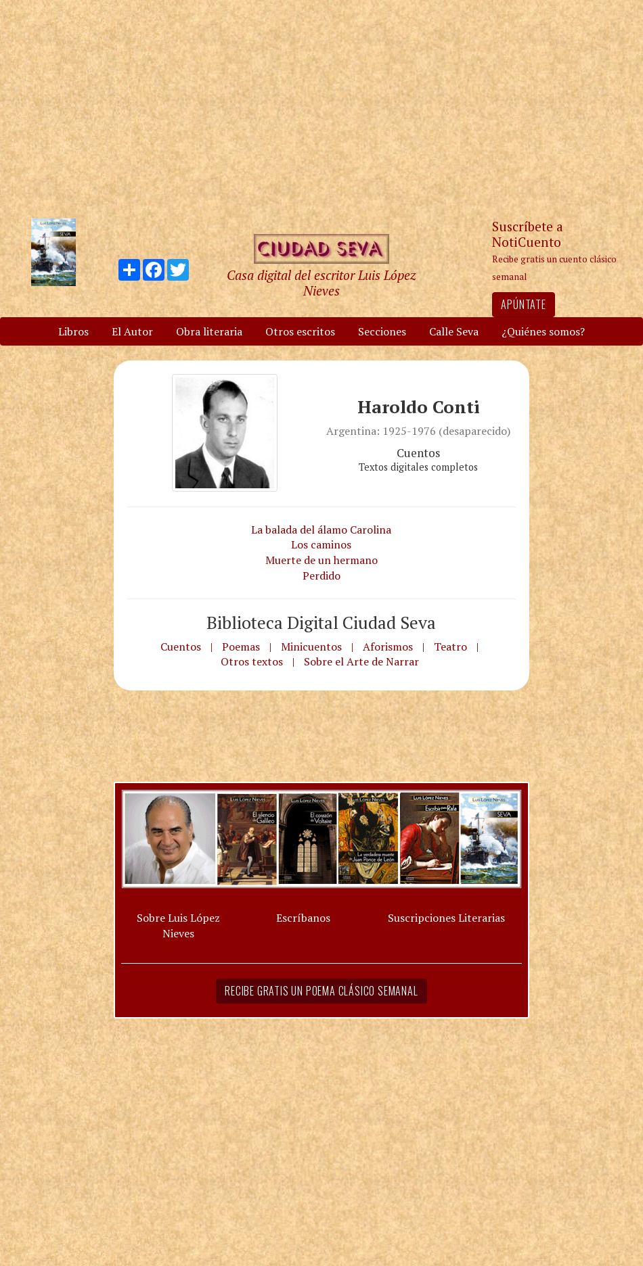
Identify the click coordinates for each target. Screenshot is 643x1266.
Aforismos (388, 646)
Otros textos (252, 661)
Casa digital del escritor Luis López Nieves (321, 282)
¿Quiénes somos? (543, 331)
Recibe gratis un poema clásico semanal (321, 991)
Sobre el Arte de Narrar (361, 661)
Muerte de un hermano (321, 560)
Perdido (321, 575)
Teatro (450, 646)
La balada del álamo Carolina (321, 529)
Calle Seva (454, 331)
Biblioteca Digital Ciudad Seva (321, 622)
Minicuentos (311, 646)
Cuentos (180, 646)
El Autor (132, 331)
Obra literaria (209, 331)
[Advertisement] (321, 108)
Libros (73, 331)
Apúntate (523, 304)
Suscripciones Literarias (446, 917)
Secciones (382, 331)
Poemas (241, 646)
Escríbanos (303, 917)
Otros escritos (300, 331)
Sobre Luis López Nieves (178, 925)
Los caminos (321, 544)
